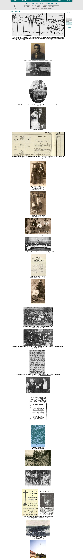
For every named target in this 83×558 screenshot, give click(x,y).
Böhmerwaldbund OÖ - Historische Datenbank (31, 60)
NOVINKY (24, 0)
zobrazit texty (68, 27)
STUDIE (32, 0)
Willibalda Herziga (56, 374)
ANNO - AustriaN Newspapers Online (45, 375)
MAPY (50, 0)
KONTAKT (68, 0)
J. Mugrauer (28, 252)
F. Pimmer (35, 277)
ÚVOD (15, 0)
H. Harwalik (31, 277)
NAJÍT (59, 0)
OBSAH (41, 0)
